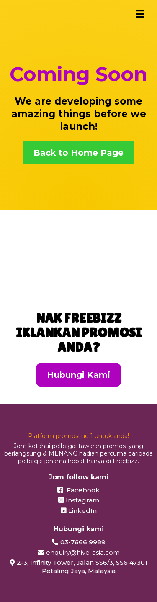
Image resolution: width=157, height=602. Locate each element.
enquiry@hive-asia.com (83, 552)
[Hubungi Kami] (78, 375)
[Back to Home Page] (78, 152)
